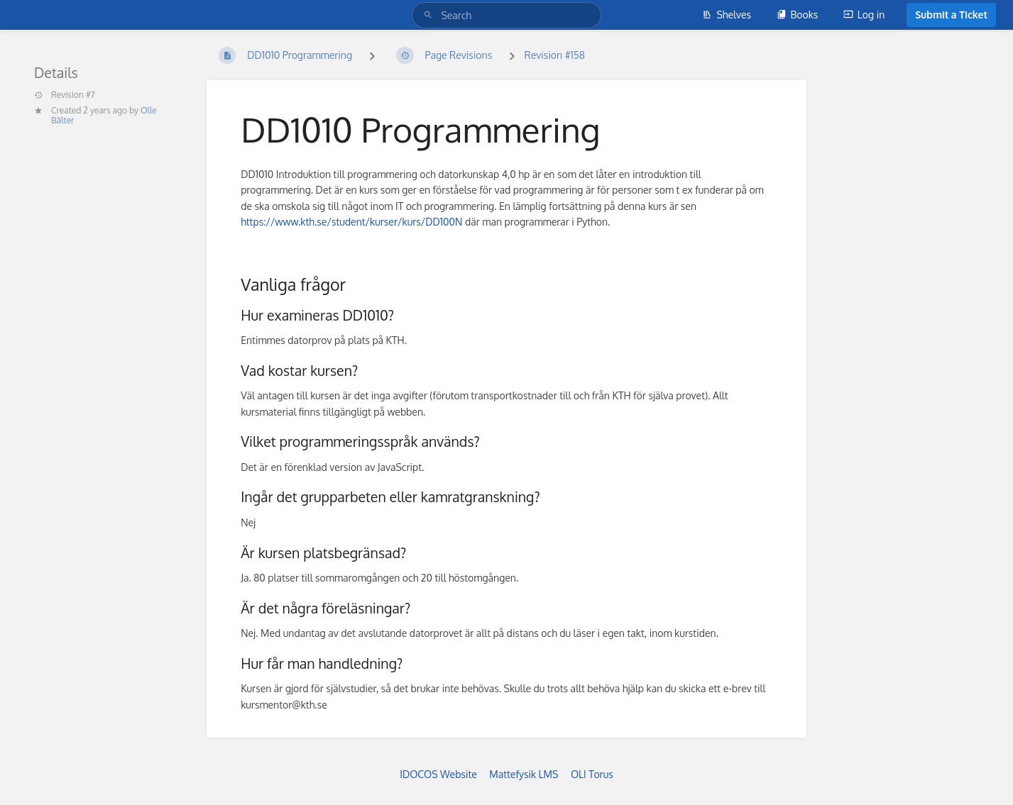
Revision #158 (555, 55)
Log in (864, 15)
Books (797, 15)
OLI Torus (592, 774)
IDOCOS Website (438, 774)
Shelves (726, 15)
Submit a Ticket (951, 15)
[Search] (430, 15)
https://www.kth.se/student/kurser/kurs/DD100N (351, 222)
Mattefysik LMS (523, 774)
